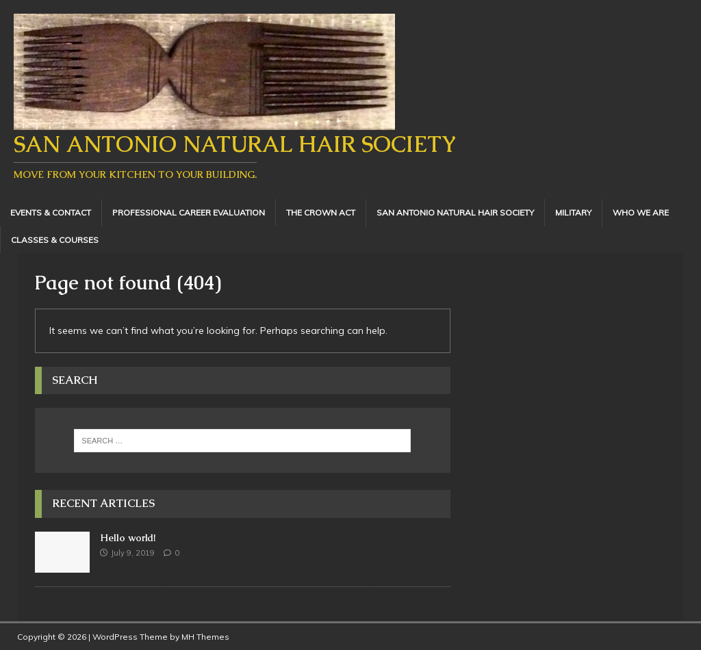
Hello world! (127, 538)
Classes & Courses (55, 240)
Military (573, 212)
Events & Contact (50, 212)
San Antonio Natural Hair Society (455, 212)
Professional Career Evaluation (188, 212)
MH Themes (205, 637)
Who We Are (641, 212)
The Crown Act (320, 212)
